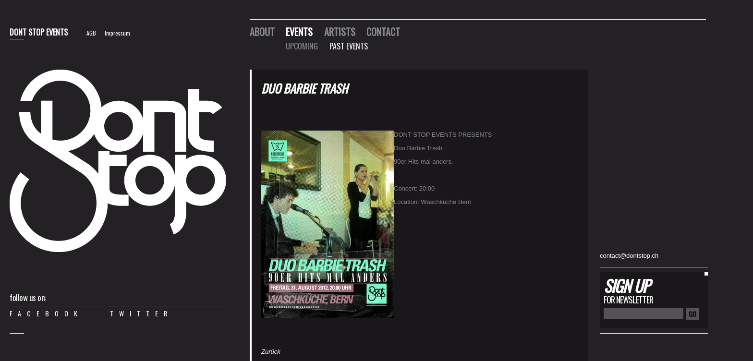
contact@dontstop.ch (629, 255)
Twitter (141, 313)
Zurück (270, 351)
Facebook (46, 313)
